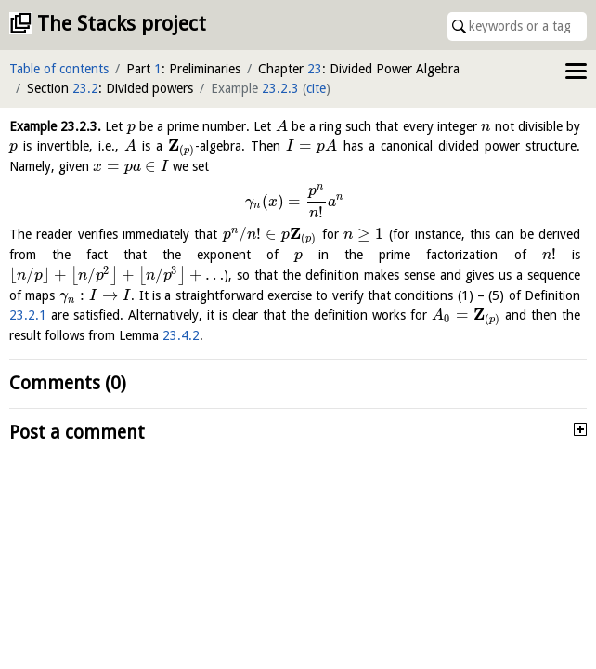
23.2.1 (27, 315)
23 (314, 68)
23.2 (85, 88)
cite (316, 88)
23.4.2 (181, 335)
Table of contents (59, 68)
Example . (55, 126)
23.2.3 (280, 88)
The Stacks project (121, 23)
